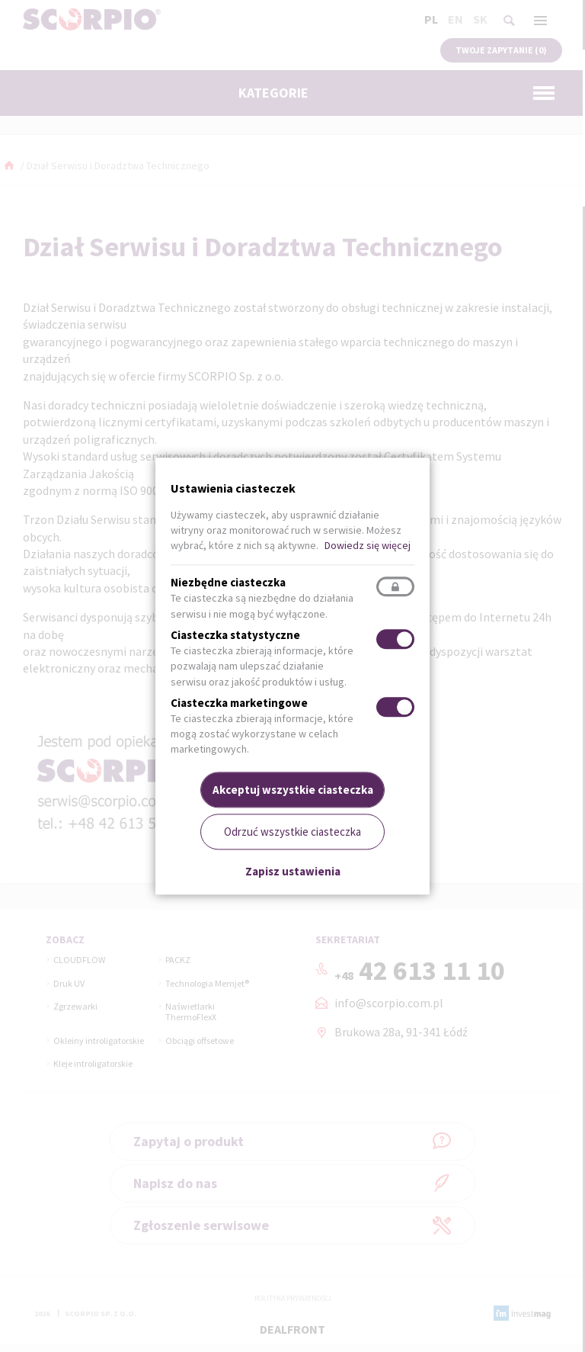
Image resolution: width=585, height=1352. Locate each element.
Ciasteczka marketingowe (239, 702)
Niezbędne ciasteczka (228, 583)
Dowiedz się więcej (367, 545)
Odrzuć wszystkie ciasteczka (292, 831)
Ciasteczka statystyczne (235, 635)
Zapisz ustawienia (292, 872)
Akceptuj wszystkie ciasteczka (293, 789)
